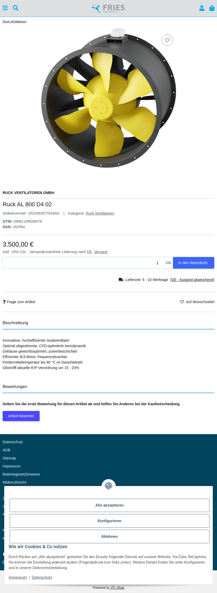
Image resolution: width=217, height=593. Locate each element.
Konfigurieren (109, 521)
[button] (201, 8)
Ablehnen (109, 536)
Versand (100, 252)
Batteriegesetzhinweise (21, 474)
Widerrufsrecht (14, 482)
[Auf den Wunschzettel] (167, 40)
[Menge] (83, 263)
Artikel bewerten (21, 416)
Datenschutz (42, 577)
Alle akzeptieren (109, 505)
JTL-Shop (117, 588)
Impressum (18, 577)
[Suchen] (15, 8)
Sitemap (9, 458)
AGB (6, 450)
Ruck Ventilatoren (100, 213)
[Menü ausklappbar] (5, 8)
